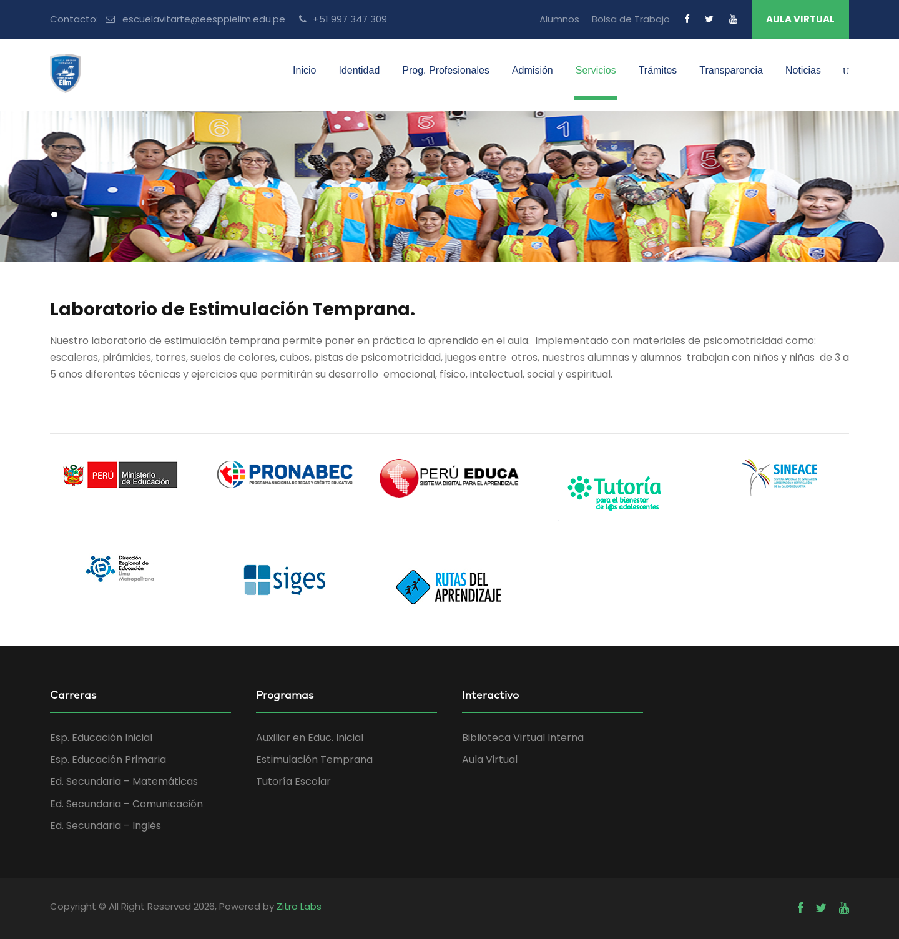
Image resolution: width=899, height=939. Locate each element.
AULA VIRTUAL (800, 19)
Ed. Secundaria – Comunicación (126, 804)
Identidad (359, 70)
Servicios (596, 70)
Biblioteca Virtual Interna (523, 737)
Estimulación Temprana (314, 759)
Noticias (803, 70)
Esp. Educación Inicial (101, 737)
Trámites (658, 70)
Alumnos (559, 19)
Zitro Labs (299, 906)
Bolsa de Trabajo (631, 19)
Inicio (304, 70)
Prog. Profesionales (445, 70)
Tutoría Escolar (293, 781)
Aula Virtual (490, 759)
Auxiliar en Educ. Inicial (309, 737)
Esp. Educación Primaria (108, 759)
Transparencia (731, 70)
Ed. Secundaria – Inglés (105, 826)
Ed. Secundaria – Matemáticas (124, 781)
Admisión (532, 70)
